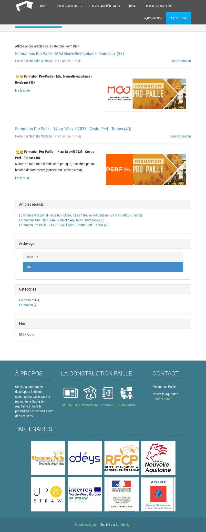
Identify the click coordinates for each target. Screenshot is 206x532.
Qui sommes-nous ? (69, 6)
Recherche (178, 18)
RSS (21, 335)
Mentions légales (86, 525)
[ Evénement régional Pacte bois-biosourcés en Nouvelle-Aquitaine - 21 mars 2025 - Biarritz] (80, 215)
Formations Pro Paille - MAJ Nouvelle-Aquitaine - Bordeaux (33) (69, 53)
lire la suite (22, 90)
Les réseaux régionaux (104, 6)
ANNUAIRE (108, 405)
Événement (26, 300)
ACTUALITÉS (71, 405)
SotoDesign (123, 525)
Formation (184, 61)
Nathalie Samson (40, 61)
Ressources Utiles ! (159, 6)
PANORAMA (90, 405)
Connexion (153, 18)
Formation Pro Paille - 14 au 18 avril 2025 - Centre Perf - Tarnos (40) (73, 128)
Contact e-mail (162, 399)
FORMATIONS (127, 405)
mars (33, 257)
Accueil (45, 6)
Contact (133, 6)
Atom (30, 335)
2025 (29, 267)
